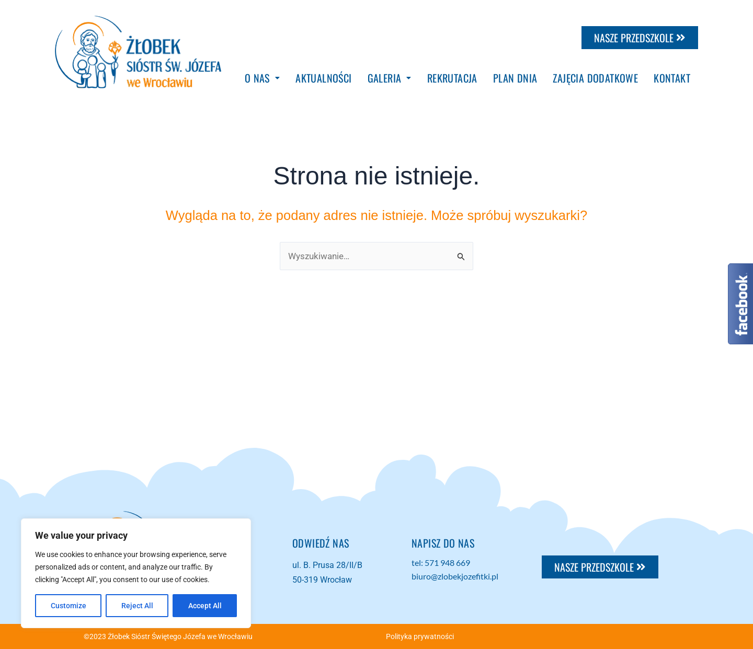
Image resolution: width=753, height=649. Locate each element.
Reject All (137, 605)
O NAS (262, 78)
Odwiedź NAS (320, 543)
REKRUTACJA (452, 78)
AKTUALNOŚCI (323, 78)
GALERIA (390, 78)
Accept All (205, 605)
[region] (136, 573)
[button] (262, 78)
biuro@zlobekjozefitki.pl (455, 576)
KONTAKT (672, 78)
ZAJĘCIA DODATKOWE (595, 78)
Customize (68, 605)
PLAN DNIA (515, 78)
